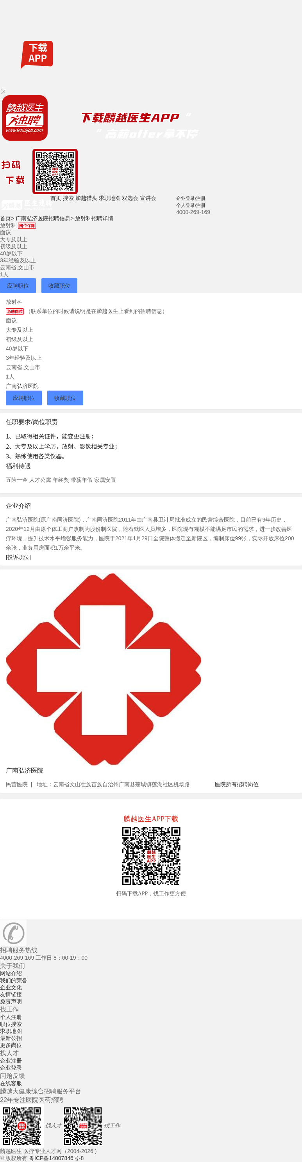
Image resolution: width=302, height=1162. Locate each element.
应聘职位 (18, 286)
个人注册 (11, 1017)
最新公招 (11, 1038)
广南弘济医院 (22, 386)
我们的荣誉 (13, 980)
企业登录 (11, 1068)
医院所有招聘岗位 (237, 784)
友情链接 (11, 994)
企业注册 (11, 1061)
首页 (55, 198)
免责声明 (11, 1001)
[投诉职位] (18, 557)
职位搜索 (11, 1024)
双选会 (130, 198)
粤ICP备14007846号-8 (56, 1158)
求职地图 (110, 198)
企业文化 (11, 987)
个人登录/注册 (191, 205)
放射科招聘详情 (94, 218)
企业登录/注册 (191, 198)
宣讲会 (148, 198)
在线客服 (11, 1083)
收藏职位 (59, 286)
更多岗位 (11, 1045)
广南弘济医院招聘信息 (44, 218)
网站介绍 (11, 973)
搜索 (68, 198)
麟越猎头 (86, 198)
